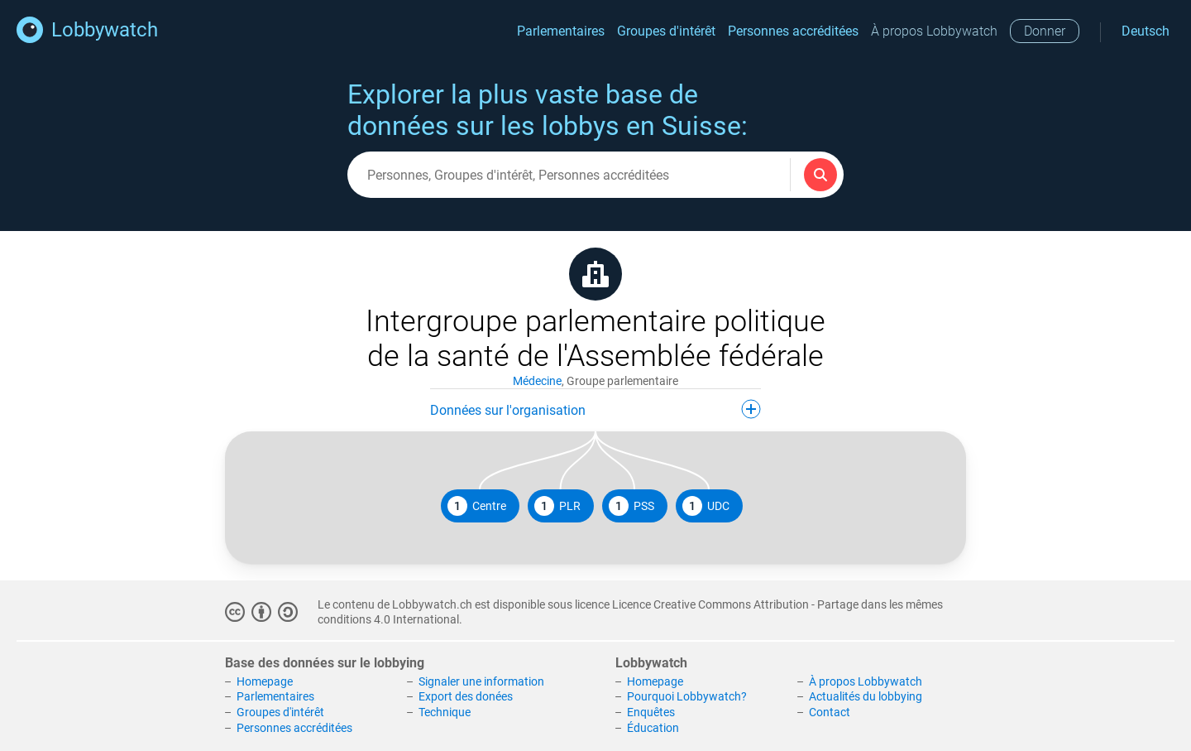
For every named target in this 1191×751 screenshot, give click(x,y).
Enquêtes (651, 712)
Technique (445, 712)
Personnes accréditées (793, 31)
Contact (829, 712)
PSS (631, 506)
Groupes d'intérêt (666, 31)
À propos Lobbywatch (934, 31)
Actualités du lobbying (865, 696)
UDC (705, 506)
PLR (557, 506)
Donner (1044, 31)
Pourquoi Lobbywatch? (687, 696)
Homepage (265, 681)
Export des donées (466, 696)
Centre (476, 506)
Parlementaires (561, 31)
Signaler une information (481, 681)
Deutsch (1145, 31)
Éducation (653, 727)
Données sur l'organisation (595, 409)
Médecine (537, 381)
